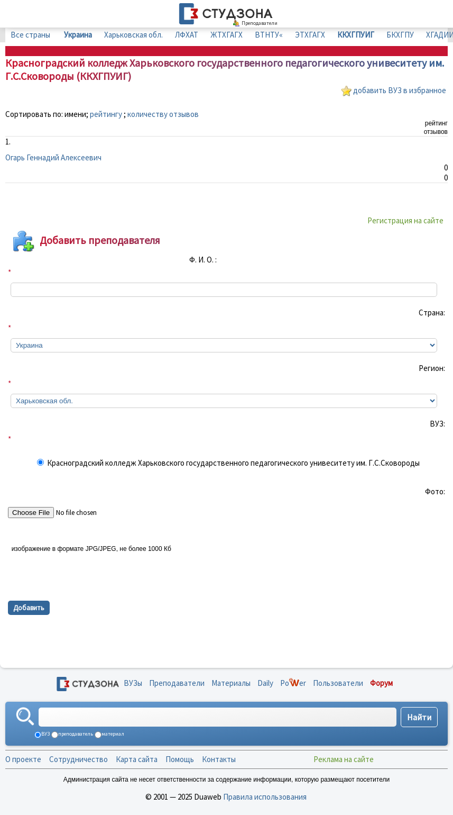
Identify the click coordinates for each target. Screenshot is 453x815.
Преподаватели (177, 683)
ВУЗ (45, 733)
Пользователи (338, 683)
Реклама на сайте (343, 759)
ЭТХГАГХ (310, 35)
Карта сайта (137, 759)
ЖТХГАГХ (226, 35)
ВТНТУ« (269, 35)
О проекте (23, 759)
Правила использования (265, 797)
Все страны (30, 35)
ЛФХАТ (186, 35)
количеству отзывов (163, 114)
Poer (293, 683)
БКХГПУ (400, 35)
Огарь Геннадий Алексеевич (53, 157)
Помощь (179, 759)
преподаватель (75, 733)
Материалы (231, 683)
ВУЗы (133, 683)
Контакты (219, 759)
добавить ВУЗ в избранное (399, 90)
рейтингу (106, 114)
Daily (265, 683)
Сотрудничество (78, 759)
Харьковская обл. (133, 35)
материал (112, 733)
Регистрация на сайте (405, 220)
